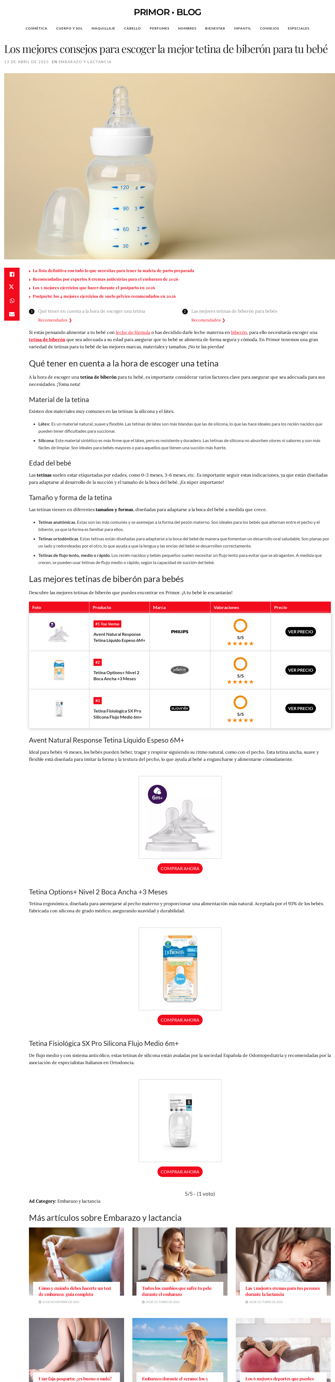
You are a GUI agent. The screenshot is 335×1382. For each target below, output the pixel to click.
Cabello (132, 28)
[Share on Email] (12, 314)
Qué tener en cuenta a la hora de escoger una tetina (91, 311)
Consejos (269, 28)
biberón (239, 332)
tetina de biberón (47, 339)
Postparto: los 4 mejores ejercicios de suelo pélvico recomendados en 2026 (104, 296)
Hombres (187, 28)
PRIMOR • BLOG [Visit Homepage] (167, 12)
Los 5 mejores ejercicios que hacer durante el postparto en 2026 (94, 287)
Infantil (242, 28)
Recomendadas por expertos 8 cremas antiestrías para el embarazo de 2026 (105, 279)
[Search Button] (322, 28)
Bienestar (215, 28)
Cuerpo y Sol (69, 28)
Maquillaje (103, 28)
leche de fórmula (133, 332)
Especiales (298, 28)
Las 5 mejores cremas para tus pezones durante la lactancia (282, 1291)
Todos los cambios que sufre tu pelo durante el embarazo (176, 1291)
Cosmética (36, 28)
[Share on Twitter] (12, 287)
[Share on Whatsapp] (12, 300)
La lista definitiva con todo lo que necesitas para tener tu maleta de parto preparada (113, 270)
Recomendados (52, 320)
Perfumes (159, 28)
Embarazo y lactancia (85, 62)
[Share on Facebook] (12, 274)
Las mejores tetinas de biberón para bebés (234, 311)
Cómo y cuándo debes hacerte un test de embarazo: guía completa (75, 1291)
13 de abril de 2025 (26, 62)
